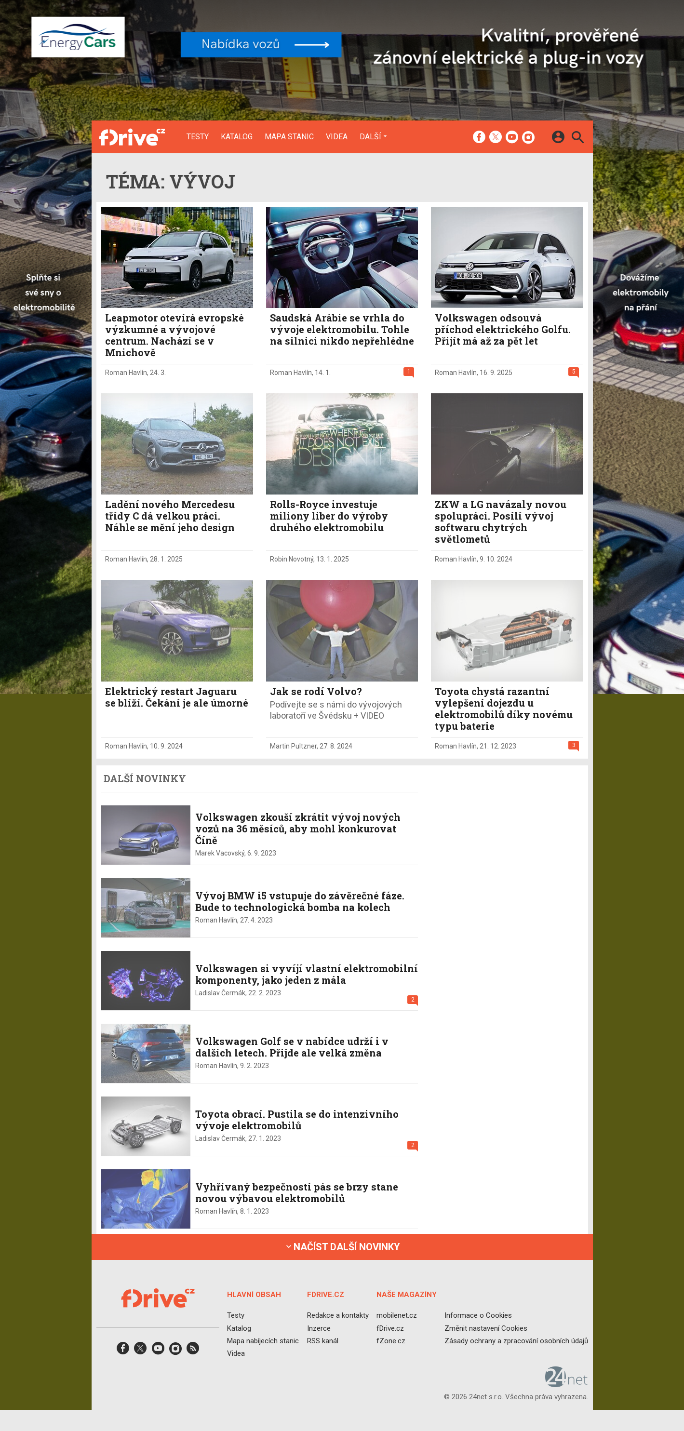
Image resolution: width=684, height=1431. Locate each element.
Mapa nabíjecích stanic (263, 1340)
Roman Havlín (126, 372)
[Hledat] (578, 139)
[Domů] (132, 136)
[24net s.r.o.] (566, 1383)
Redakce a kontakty (337, 1315)
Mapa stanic (289, 137)
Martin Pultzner (293, 746)
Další (370, 136)
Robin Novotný (291, 559)
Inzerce (318, 1328)
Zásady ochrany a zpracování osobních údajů (516, 1340)
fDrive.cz (389, 1328)
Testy (198, 137)
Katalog (237, 137)
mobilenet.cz (396, 1315)
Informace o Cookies (478, 1315)
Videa (337, 137)
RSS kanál (322, 1340)
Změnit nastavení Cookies (485, 1328)
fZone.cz (390, 1340)
